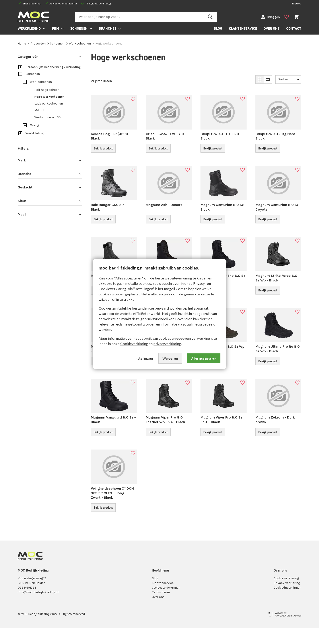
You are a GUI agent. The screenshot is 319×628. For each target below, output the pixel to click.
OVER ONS (272, 28)
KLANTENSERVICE (243, 28)
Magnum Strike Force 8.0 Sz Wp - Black (276, 277)
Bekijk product (103, 148)
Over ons (158, 597)
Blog (155, 578)
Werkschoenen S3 (47, 117)
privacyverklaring (167, 343)
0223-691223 (27, 587)
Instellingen (143, 358)
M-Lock (39, 110)
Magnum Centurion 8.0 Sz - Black (223, 207)
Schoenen (55, 43)
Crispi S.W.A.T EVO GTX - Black (166, 136)
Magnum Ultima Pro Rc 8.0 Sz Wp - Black (277, 348)
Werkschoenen (78, 43)
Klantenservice (162, 583)
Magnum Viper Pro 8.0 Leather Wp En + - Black (165, 419)
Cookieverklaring (134, 343)
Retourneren (161, 592)
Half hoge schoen (46, 90)
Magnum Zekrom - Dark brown (275, 419)
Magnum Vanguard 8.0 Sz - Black (113, 419)
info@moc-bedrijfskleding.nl (38, 592)
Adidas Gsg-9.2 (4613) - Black (110, 136)
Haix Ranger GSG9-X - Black (109, 207)
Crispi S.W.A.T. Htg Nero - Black (276, 136)
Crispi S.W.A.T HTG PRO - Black (220, 136)
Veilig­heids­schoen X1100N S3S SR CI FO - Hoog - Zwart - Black (112, 493)
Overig (34, 125)
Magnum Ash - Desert (164, 205)
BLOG (218, 28)
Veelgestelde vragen (166, 587)
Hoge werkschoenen (49, 97)
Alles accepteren (203, 358)
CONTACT (293, 28)
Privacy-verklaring (287, 583)
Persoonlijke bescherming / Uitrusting (53, 67)
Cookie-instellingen (287, 587)
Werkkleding (34, 133)
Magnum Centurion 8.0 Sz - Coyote (278, 207)
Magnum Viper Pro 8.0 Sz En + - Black (221, 419)
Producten (37, 43)
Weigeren (170, 358)
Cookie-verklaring (286, 578)
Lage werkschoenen (48, 103)
